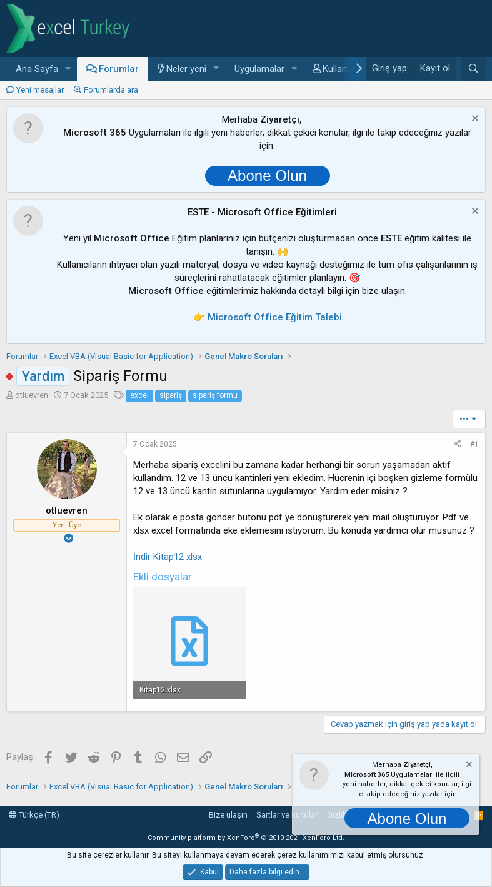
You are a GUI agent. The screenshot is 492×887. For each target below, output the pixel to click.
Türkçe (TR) (34, 814)
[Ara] (473, 69)
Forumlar (119, 68)
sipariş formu (215, 395)
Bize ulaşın (228, 814)
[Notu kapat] (473, 119)
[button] (68, 69)
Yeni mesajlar (40, 89)
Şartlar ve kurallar (287, 814)
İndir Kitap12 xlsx (167, 556)
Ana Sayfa (37, 68)
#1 (474, 444)
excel (139, 395)
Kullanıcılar (344, 68)
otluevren (31, 395)
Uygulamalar (259, 68)
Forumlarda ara (111, 89)
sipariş (170, 395)
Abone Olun (267, 175)
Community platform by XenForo (246, 838)
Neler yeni (186, 68)
